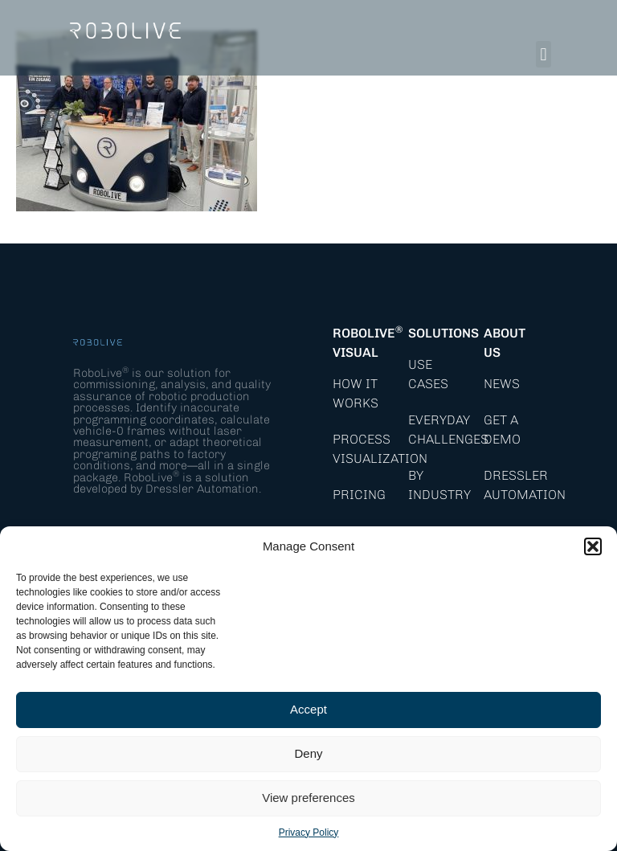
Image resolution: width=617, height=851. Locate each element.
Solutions (443, 333)
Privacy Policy (309, 832)
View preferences (308, 797)
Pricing (359, 494)
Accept (308, 709)
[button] (593, 546)
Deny (308, 753)
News (502, 383)
